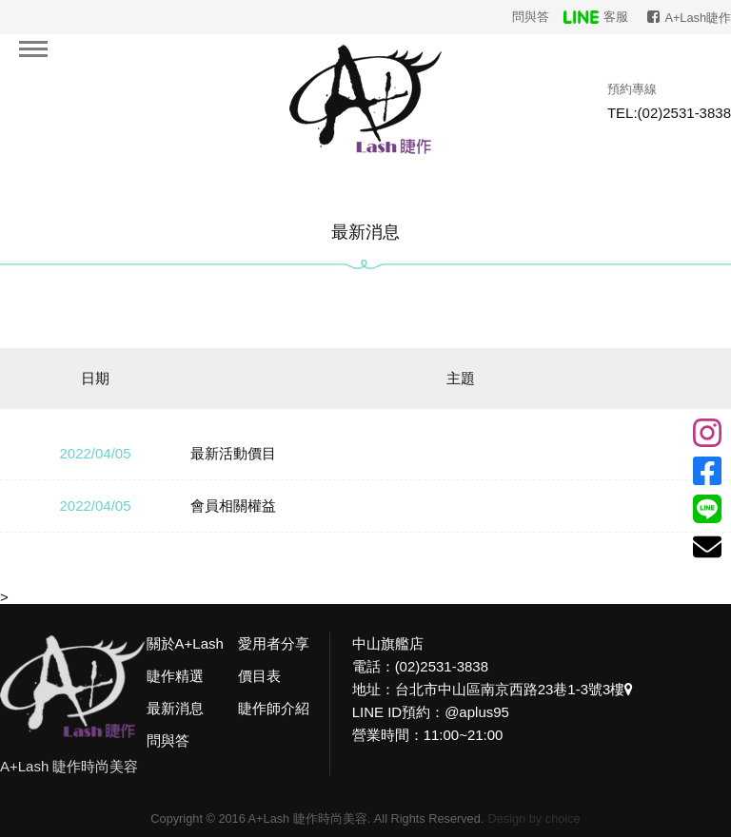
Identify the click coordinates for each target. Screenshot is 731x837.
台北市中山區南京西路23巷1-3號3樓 (514, 689)
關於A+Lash (185, 643)
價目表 (259, 676)
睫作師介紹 (273, 708)
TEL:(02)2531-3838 (669, 113)
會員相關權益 (233, 505)
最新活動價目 (233, 453)
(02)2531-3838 (441, 666)
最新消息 (175, 708)
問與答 (530, 17)
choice (563, 818)
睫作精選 (175, 676)
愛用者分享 (273, 643)
